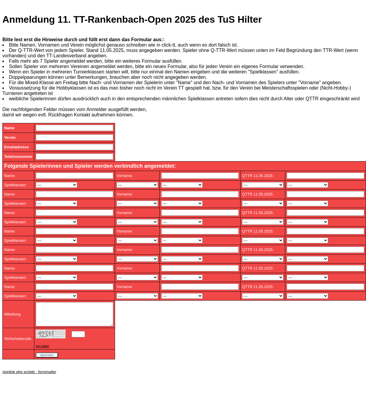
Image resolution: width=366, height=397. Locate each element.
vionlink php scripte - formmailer (29, 376)
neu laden (42, 350)
